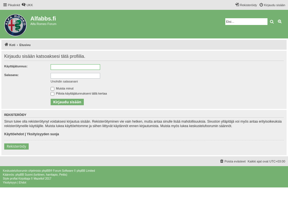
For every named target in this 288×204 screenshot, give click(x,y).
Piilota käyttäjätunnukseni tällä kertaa (79, 93)
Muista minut (62, 88)
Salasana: (11, 75)
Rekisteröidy (16, 146)
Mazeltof (39, 178)
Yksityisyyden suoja (43, 134)
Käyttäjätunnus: (16, 66)
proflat (14, 178)
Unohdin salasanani (64, 81)
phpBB (46, 170)
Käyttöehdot (14, 134)
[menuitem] (27, 5)
